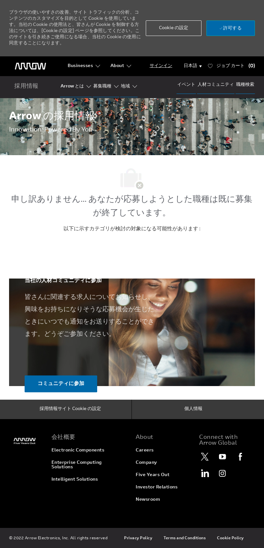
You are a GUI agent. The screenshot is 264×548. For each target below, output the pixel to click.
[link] (26, 441)
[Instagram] (222, 473)
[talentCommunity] (216, 85)
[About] (121, 66)
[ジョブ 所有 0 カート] (231, 66)
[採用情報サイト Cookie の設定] (70, 409)
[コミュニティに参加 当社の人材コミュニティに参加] (61, 383)
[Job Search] (245, 85)
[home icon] (26, 87)
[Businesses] (84, 66)
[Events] (186, 85)
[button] (173, 28)
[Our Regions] (125, 86)
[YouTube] (222, 456)
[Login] (161, 66)
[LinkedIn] (204, 473)
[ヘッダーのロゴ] (30, 66)
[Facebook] (240, 456)
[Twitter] (204, 456)
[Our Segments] (102, 86)
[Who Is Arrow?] (72, 86)
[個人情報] (193, 409)
